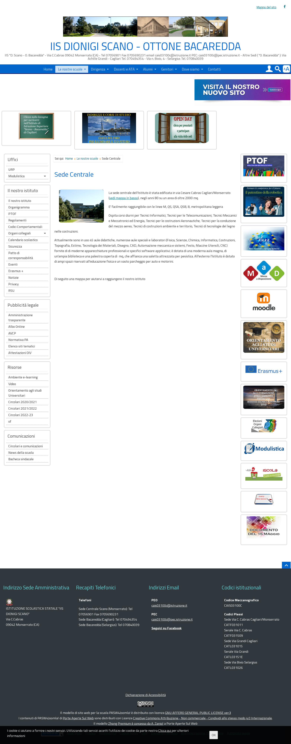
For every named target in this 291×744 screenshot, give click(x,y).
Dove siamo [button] (190, 68)
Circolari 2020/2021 (22, 401)
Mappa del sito (266, 7)
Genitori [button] (167, 68)
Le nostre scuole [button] (70, 68)
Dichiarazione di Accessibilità (145, 694)
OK (214, 735)
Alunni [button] (148, 68)
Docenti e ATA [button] (124, 68)
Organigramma (19, 207)
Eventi (12, 264)
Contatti (214, 68)
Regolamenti (17, 220)
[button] (269, 68)
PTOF (12, 213)
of (9, 421)
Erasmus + (15, 270)
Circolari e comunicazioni (25, 446)
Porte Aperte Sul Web (78, 718)
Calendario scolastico (23, 239)
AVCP (12, 333)
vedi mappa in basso (123, 197)
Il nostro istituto (19, 200)
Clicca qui (165, 730)
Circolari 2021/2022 (22, 408)
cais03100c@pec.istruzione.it (172, 619)
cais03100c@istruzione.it (169, 605)
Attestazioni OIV (19, 352)
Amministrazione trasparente (20, 318)
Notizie (13, 277)
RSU (11, 290)
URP (11, 169)
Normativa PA (18, 339)
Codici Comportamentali (25, 226)
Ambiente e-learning (23, 377)
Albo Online (16, 326)
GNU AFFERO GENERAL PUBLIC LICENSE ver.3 (198, 712)
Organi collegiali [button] (19, 233)
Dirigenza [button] (98, 68)
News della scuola (21, 452)
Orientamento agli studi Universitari (25, 393)
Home (48, 68)
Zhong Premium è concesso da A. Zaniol (135, 723)
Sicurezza (15, 246)
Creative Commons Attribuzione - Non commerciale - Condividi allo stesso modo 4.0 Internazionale (202, 718)
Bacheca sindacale (21, 459)
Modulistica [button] (16, 176)
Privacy (13, 284)
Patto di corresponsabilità (20, 255)
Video (12, 383)
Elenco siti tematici (21, 346)
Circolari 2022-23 (20, 414)
